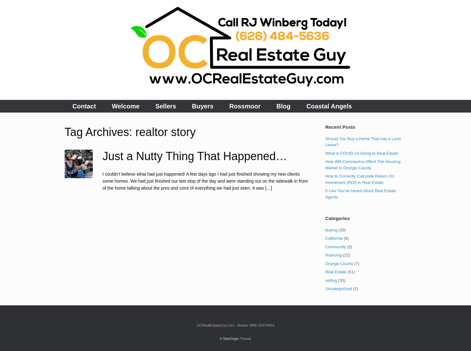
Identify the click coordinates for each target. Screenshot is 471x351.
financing (333, 255)
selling (331, 280)
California (334, 238)
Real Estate (336, 272)
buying (331, 230)
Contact (84, 106)
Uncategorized (338, 288)
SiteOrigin (231, 339)
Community (335, 246)
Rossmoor (245, 106)
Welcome (125, 106)
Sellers (165, 106)
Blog (283, 106)
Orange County (339, 263)
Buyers (202, 106)
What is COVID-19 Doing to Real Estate (361, 153)
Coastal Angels (329, 106)
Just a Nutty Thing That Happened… (195, 156)
